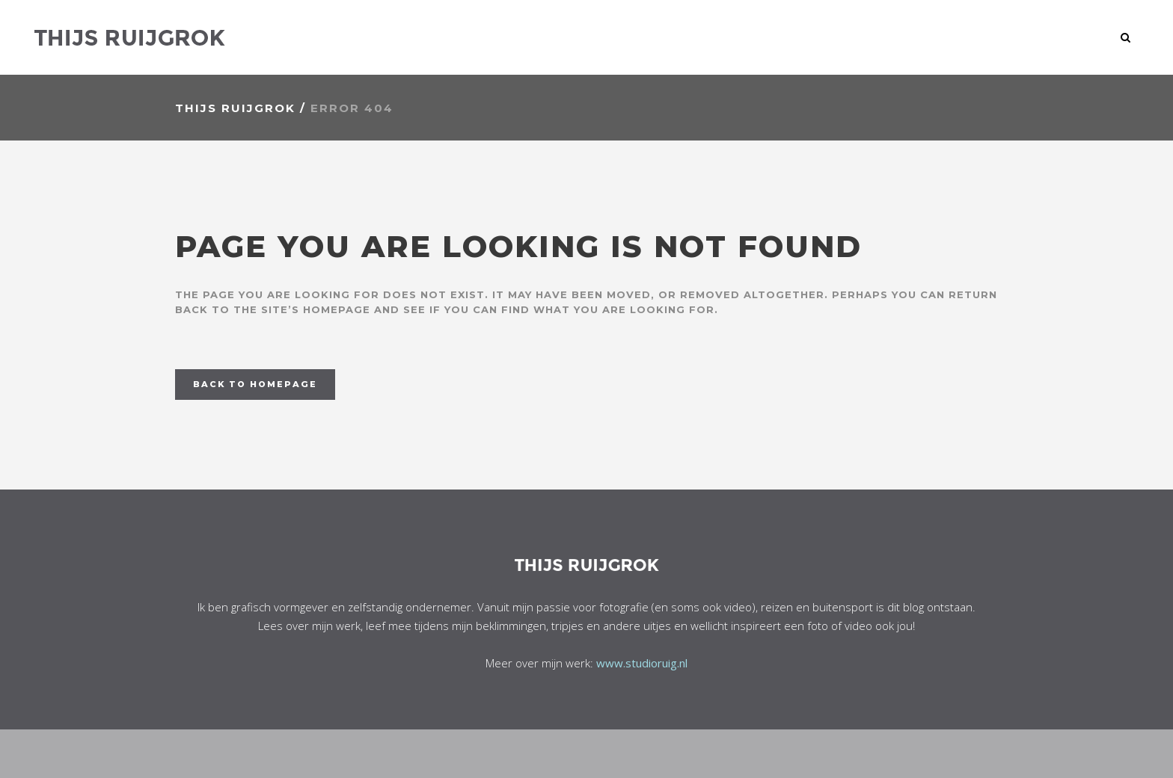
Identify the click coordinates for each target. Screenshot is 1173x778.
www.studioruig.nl (641, 662)
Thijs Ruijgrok (235, 108)
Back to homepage (255, 384)
